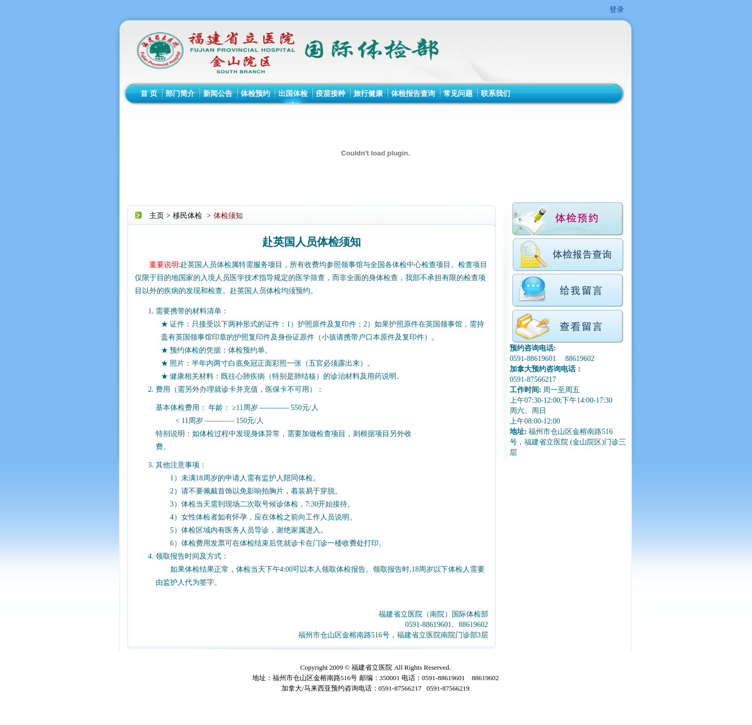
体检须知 (228, 216)
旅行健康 (368, 94)
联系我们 (495, 94)
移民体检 (187, 216)
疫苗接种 (330, 94)
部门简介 (180, 94)
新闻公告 (217, 94)
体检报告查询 (413, 94)
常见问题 (458, 94)
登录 (616, 10)
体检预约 (255, 94)
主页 (156, 216)
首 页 (148, 94)
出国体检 (293, 94)
